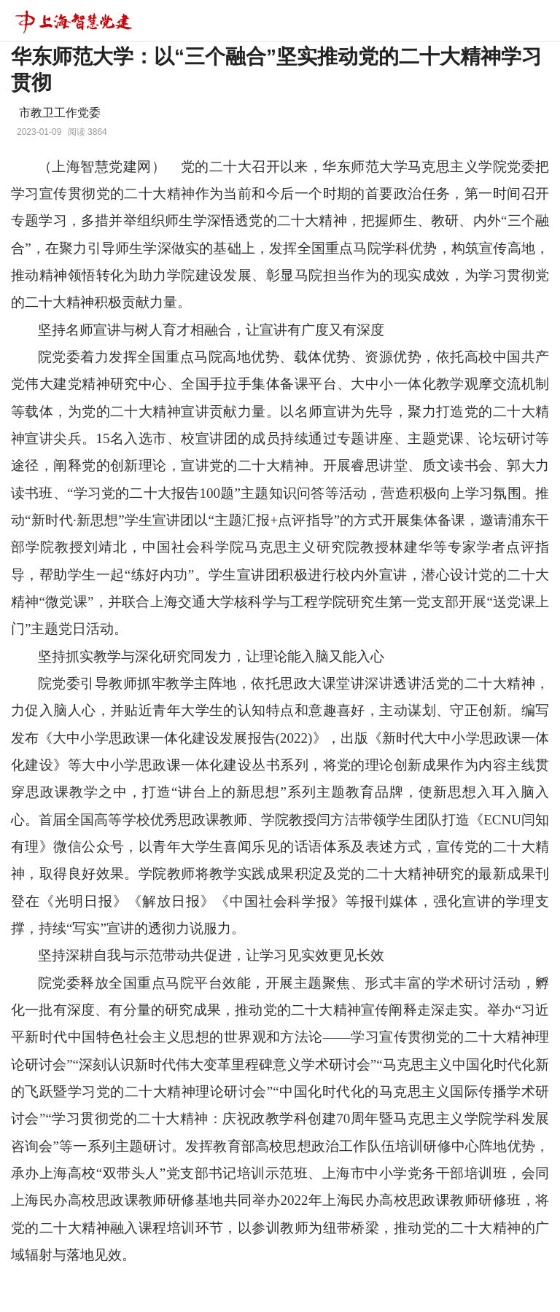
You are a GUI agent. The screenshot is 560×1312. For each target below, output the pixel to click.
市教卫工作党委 (60, 112)
